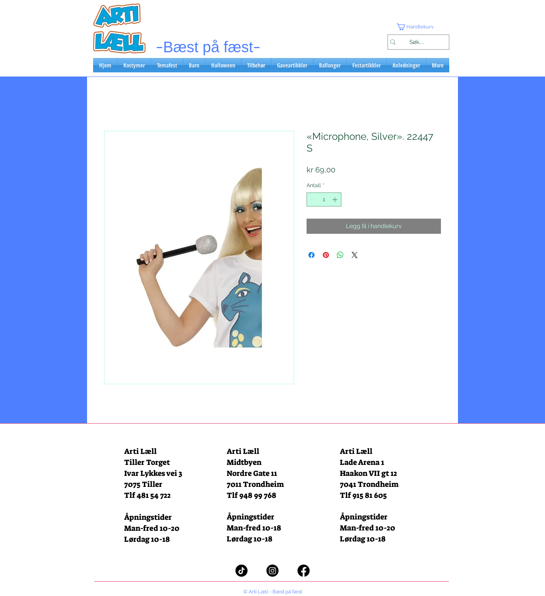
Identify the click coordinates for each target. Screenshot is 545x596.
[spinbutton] (324, 199)
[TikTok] (241, 571)
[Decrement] (312, 199)
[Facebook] (303, 571)
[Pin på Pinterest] (325, 255)
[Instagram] (272, 571)
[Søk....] (416, 42)
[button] (418, 26)
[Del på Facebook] (311, 255)
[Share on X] (354, 255)
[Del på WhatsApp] (340, 255)
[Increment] (335, 199)
